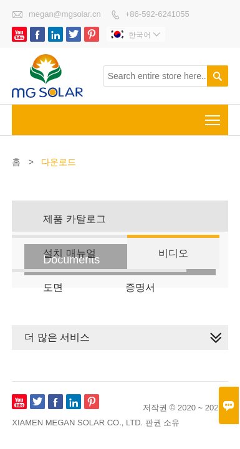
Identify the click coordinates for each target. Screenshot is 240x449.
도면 (53, 287)
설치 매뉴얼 (69, 253)
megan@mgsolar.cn (65, 14)
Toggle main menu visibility (213, 116)
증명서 (140, 287)
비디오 (173, 253)
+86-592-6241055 (157, 14)
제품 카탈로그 (74, 219)
